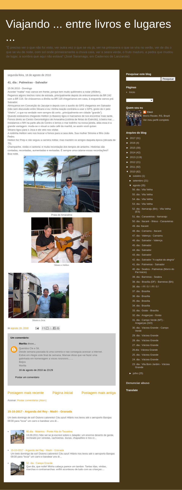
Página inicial (63, 393)
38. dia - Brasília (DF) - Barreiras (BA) (152, 281)
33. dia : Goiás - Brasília (145, 310)
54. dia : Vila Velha (142, 199)
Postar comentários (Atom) (32, 400)
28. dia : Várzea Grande (145, 340)
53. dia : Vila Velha (142, 203)
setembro (138, 180)
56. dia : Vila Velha (142, 189)
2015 (133, 147)
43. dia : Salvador (141, 254)
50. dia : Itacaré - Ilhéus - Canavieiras (152, 221)
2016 (133, 142)
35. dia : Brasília (141, 300)
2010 (133, 171)
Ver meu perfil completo (156, 120)
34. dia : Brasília (141, 305)
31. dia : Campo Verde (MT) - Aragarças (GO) (148, 321)
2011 (133, 166)
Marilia (23, 343)
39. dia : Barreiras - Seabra (147, 276)
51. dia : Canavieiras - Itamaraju (149, 216)
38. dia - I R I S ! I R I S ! (145, 286)
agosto (137, 185)
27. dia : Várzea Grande (145, 345)
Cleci (150, 112)
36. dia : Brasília (141, 296)
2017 (133, 138)
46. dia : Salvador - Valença (147, 240)
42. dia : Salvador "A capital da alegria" (153, 259)
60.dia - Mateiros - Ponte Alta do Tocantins (49, 431)
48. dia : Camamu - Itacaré (146, 230)
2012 (133, 162)
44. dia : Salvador (141, 250)
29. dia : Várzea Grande (145, 335)
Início (132, 92)
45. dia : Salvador (141, 245)
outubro (137, 175)
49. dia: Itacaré (140, 226)
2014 (133, 152)
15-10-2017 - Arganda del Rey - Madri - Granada (40, 411)
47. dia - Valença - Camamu (147, 235)
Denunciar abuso (137, 383)
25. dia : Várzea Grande (145, 354)
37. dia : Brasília (141, 291)
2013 (133, 157)
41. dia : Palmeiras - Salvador (148, 264)
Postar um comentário (27, 377)
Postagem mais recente (26, 393)
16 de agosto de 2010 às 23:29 (36, 370)
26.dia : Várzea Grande (145, 349)
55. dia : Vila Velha (142, 194)
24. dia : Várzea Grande (145, 359)
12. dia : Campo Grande (39, 463)
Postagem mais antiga (99, 393)
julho (136, 373)
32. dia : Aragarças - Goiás (146, 315)
